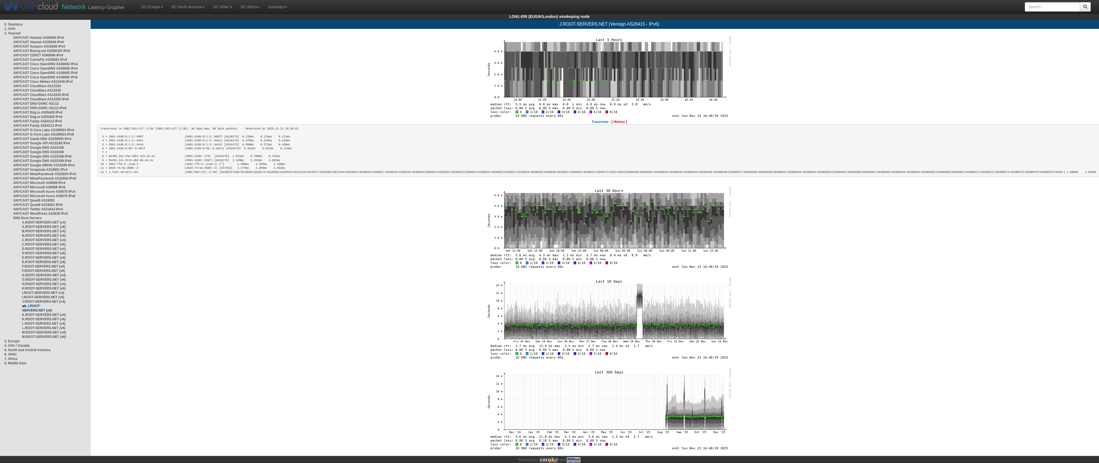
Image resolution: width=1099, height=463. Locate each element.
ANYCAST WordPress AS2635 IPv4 (40, 214)
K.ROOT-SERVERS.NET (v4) (44, 315)
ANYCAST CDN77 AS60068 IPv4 (38, 55)
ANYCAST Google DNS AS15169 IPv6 (42, 156)
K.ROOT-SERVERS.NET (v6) (44, 319)
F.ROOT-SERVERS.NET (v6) (43, 271)
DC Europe (152, 7)
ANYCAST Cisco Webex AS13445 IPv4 (43, 82)
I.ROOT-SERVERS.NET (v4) (43, 293)
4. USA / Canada (17, 346)
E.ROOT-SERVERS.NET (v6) (43, 262)
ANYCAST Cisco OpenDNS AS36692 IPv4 (45, 64)
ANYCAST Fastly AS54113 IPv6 (37, 126)
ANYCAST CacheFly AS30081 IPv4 (40, 60)
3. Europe (12, 341)
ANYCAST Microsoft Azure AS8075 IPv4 (44, 192)
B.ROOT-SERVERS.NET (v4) (44, 231)
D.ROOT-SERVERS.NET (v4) (44, 249)
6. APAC (10, 354)
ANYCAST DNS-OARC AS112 (36, 104)
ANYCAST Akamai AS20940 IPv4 (38, 38)
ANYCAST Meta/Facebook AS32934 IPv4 (44, 174)
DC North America (188, 7)
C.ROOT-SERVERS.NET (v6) (44, 244)
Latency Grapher (93, 6)
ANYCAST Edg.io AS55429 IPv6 (37, 117)
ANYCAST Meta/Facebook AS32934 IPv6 (44, 178)
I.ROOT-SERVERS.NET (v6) (43, 297)
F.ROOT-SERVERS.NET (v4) (43, 266)
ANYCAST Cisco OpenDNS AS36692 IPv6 (45, 73)
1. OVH (9, 29)
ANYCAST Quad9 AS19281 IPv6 (38, 205)
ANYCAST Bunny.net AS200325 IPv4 (41, 51)
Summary (277, 7)
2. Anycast (12, 33)
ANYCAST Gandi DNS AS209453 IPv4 (42, 139)
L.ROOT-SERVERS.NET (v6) (43, 328)
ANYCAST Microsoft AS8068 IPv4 (39, 183)
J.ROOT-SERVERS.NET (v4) (43, 302)
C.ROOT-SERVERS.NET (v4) (44, 240)
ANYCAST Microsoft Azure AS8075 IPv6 (44, 196)
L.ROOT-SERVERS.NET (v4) (43, 324)
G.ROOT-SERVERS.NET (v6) (44, 280)
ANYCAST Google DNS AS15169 (38, 148)
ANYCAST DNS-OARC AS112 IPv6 (39, 108)
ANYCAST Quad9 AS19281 (34, 200)
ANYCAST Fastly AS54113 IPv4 (37, 121)
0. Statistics (13, 24)
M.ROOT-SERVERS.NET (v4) (44, 332)
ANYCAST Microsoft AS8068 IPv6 (39, 187)
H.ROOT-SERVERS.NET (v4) (44, 284)
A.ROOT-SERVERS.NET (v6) (44, 227)
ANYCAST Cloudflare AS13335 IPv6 (41, 95)
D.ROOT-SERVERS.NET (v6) (44, 253)
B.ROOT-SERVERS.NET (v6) (44, 236)
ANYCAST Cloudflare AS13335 (37, 86)
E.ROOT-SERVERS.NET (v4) (43, 258)
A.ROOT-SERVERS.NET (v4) (44, 222)
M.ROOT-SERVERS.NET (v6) (44, 337)
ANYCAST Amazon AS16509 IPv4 (39, 46)
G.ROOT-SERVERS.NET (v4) (44, 275)
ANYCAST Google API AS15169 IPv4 (41, 143)
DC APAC (222, 7)
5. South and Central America (27, 350)
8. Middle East (15, 363)
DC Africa (250, 7)
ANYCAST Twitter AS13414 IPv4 (38, 209)
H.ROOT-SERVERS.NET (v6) (44, 288)
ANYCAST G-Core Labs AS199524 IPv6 (43, 134)
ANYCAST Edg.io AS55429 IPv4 (37, 112)
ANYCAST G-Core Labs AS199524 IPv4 (43, 130)
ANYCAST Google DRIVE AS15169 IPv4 (44, 165)
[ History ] (619, 122)
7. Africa (10, 359)
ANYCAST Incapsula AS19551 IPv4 (40, 170)
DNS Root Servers (27, 218)
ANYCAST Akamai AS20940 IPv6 (38, 42)
